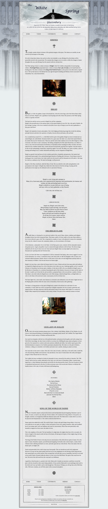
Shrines (65, 34)
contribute (52, 34)
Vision (39, 34)
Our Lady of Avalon (63, 67)
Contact (77, 34)
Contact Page (77, 495)
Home (28, 34)
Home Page (64, 500)
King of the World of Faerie (53, 69)
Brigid (52, 66)
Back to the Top (54, 504)
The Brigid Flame (34, 67)
